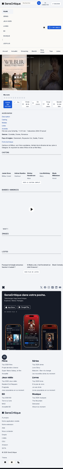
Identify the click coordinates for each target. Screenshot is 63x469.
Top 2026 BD (6, 397)
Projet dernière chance (10, 367)
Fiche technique (7, 142)
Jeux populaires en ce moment (13, 390)
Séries (35, 360)
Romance (24, 134)
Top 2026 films (7, 364)
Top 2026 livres (37, 381)
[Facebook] (45, 288)
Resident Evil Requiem (9, 384)
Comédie (12, 134)
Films (4, 360)
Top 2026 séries (38, 364)
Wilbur (32, 57)
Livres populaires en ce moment (43, 390)
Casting (6, 152)
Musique (36, 394)
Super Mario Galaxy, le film (11, 370)
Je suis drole (36, 387)
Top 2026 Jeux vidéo (9, 381)
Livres (35, 377)
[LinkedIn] (56, 288)
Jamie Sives (6, 173)
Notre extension (7, 424)
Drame (18, 134)
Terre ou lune (7, 400)
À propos (5, 417)
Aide (3, 428)
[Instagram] (49, 288)
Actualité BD (6, 407)
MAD (4, 404)
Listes (5, 251)
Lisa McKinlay (45, 173)
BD (3, 394)
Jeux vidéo (7, 377)
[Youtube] (60, 288)
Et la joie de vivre (38, 384)
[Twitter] (41, 288)
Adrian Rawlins (20, 173)
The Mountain (37, 400)
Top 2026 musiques (39, 397)
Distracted (35, 404)
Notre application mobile (10, 421)
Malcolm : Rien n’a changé (41, 370)
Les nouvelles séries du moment (43, 373)
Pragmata (5, 387)
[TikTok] (52, 288)
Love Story (36, 367)
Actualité (5, 373)
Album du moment (38, 407)
